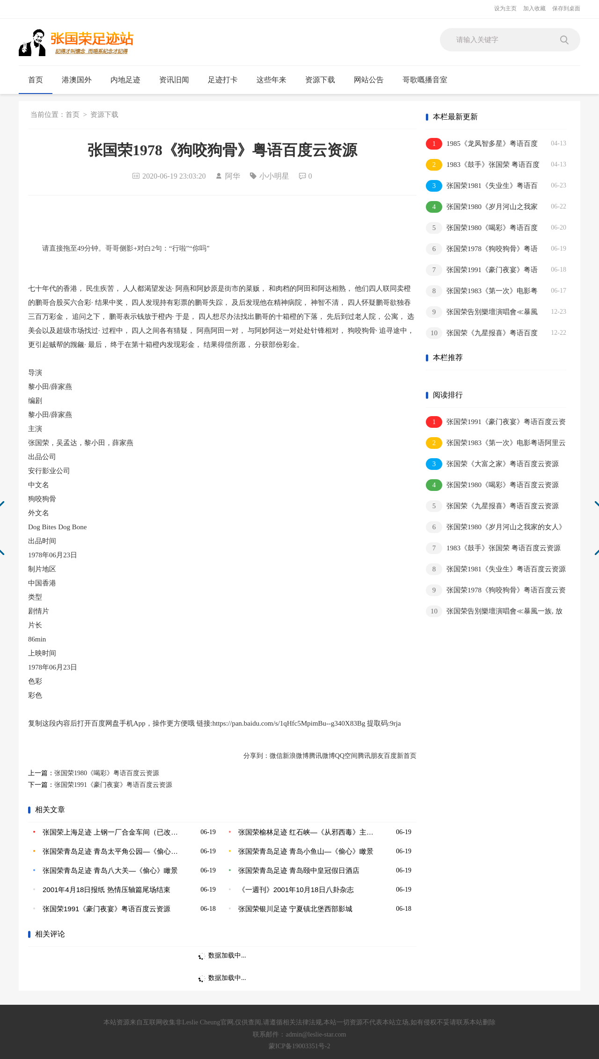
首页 (35, 80)
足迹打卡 (227, 80)
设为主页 (505, 8)
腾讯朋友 (371, 755)
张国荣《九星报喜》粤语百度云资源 (482, 333)
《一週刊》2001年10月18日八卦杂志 (296, 889)
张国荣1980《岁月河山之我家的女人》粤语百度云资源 (482, 207)
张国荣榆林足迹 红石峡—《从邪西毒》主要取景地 (306, 832)
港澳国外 (81, 80)
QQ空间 (346, 755)
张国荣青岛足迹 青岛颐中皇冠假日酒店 (298, 870)
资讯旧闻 (178, 80)
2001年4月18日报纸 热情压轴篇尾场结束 (106, 889)
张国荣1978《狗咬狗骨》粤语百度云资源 (482, 249)
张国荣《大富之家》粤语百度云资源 (492, 464)
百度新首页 (400, 755)
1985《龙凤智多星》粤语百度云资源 (482, 144)
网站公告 (369, 80)
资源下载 (320, 80)
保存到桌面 (566, 8)
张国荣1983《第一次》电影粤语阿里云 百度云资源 (482, 291)
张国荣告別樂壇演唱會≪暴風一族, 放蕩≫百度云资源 (482, 312)
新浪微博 (296, 755)
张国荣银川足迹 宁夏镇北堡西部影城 (295, 909)
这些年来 (271, 80)
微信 (276, 755)
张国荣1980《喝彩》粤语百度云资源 (106, 773)
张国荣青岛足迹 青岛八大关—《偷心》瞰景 (110, 870)
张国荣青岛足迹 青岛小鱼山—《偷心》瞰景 (305, 851)
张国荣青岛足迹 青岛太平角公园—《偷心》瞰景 (111, 851)
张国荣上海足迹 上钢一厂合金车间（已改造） (111, 832)
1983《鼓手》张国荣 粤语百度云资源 (483, 165)
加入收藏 (534, 8)
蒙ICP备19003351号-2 (299, 1046)
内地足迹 (129, 80)
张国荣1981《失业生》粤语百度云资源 (482, 186)
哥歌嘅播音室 (424, 80)
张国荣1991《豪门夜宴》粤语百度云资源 (113, 784)
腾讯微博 (322, 755)
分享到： (256, 755)
